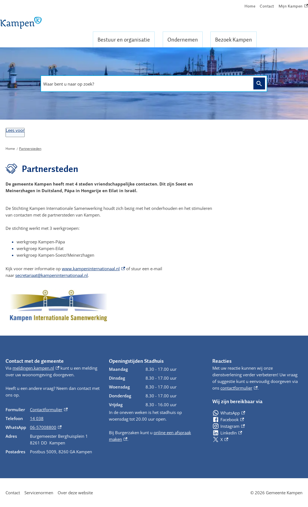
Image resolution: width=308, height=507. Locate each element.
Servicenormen (38, 492)
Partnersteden (30, 148)
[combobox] (145, 84)
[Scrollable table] (53, 430)
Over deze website (75, 492)
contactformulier (239, 388)
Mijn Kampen (293, 6)
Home (250, 6)
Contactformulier (49, 409)
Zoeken (258, 83)
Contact (267, 6)
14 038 (37, 418)
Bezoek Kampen (233, 39)
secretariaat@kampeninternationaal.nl (51, 275)
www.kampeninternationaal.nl (93, 268)
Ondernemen (182, 39)
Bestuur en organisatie (124, 39)
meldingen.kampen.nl (35, 368)
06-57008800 (46, 427)
